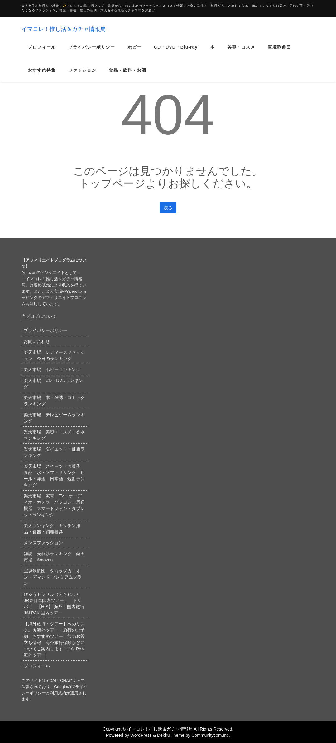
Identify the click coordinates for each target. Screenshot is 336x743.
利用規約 (58, 693)
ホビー (134, 51)
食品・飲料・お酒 (127, 74)
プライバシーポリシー (91, 51)
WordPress (141, 735)
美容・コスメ (241, 51)
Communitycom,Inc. (210, 735)
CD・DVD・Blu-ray (176, 51)
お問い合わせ (37, 341)
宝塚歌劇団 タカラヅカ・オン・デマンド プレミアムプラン (53, 577)
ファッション (82, 74)
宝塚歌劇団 (279, 51)
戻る (168, 207)
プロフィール (42, 51)
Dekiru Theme (171, 735)
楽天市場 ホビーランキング (52, 369)
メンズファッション (43, 542)
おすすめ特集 (42, 74)
